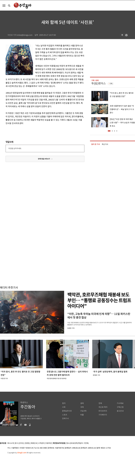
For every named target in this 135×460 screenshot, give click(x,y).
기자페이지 (103, 415)
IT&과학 (83, 411)
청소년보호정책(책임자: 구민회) (77, 443)
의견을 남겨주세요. (15, 148)
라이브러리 (103, 411)
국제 (82, 407)
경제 (82, 403)
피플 (82, 415)
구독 (111, 84)
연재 (100, 403)
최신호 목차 (103, 407)
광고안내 (120, 411)
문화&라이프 (67, 411)
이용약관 (48, 443)
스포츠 (64, 415)
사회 (63, 407)
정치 (63, 403)
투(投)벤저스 (98, 83)
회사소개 (10, 443)
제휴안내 (34, 443)
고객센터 (41, 443)
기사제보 (120, 403)
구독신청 (120, 407)
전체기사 (65, 418)
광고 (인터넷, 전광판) (22, 443)
